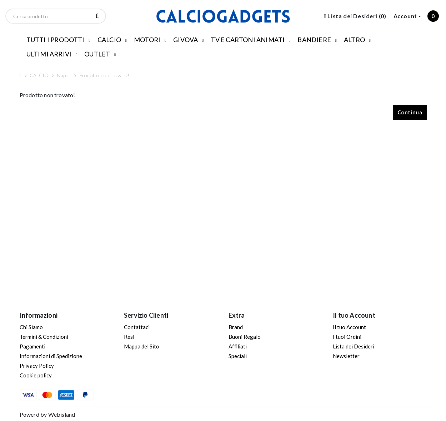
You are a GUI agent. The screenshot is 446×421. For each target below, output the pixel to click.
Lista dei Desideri (353, 346)
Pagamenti (32, 346)
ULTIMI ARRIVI (49, 54)
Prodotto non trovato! (104, 75)
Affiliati (238, 346)
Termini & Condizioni (44, 336)
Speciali (238, 356)
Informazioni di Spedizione (51, 356)
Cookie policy (36, 375)
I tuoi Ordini (347, 336)
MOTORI (147, 40)
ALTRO (354, 40)
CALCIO (109, 40)
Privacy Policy (37, 365)
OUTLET (97, 54)
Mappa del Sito (141, 346)
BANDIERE (314, 40)
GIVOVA (185, 40)
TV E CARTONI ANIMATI (248, 40)
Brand (236, 327)
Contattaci (137, 327)
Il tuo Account (349, 327)
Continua (409, 112)
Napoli (64, 75)
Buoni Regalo (245, 336)
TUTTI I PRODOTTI (55, 40)
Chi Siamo (31, 327)
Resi (129, 336)
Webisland (61, 414)
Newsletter (346, 356)
